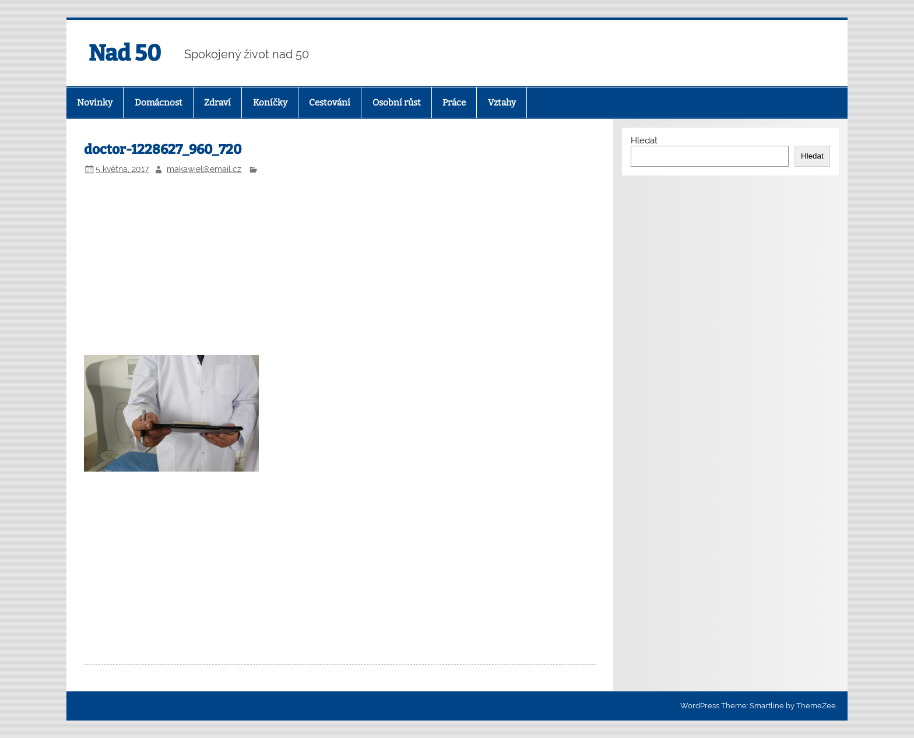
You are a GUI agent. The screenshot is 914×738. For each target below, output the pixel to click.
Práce (454, 102)
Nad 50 (125, 53)
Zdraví (217, 102)
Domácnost (158, 102)
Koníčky (270, 102)
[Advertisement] (340, 267)
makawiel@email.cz (204, 169)
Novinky (95, 102)
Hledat (644, 140)
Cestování (329, 102)
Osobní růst (396, 102)
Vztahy (502, 102)
